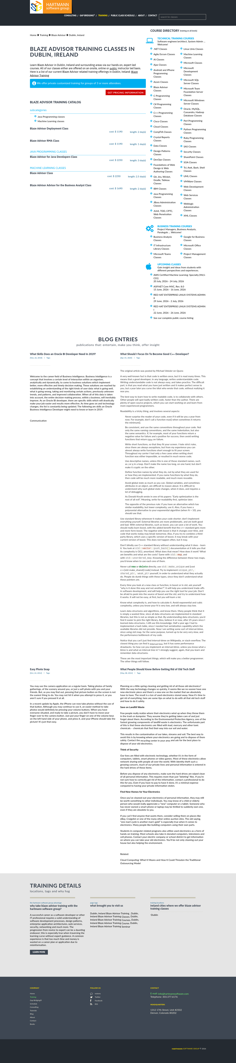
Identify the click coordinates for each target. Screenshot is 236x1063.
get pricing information (126, 92)
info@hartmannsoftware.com (173, 994)
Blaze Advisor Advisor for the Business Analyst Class (60, 185)
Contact (152, 15)
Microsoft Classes (193, 62)
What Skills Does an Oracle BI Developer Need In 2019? (63, 354)
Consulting (70, 15)
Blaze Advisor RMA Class (44, 140)
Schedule (33, 1005)
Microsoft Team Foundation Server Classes (193, 91)
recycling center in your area (155, 741)
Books (32, 1025)
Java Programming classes (51, 116)
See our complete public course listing (173, 317)
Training (102, 15)
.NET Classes (160, 48)
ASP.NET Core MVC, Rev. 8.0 (169, 286)
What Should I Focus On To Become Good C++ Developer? (154, 354)
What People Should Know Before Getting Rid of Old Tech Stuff (157, 670)
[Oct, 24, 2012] (36, 674)
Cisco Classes (161, 121)
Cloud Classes (161, 126)
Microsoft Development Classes (191, 71)
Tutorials (33, 1011)
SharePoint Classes (193, 157)
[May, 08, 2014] (126, 674)
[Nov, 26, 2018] (36, 358)
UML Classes (190, 176)
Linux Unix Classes (193, 48)
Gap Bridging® (36, 1001)
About (141, 15)
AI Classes (159, 59)
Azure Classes (161, 81)
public (113, 68)
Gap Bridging (87, 15)
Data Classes (160, 145)
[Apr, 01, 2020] (126, 358)
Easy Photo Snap (40, 670)
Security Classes (192, 151)
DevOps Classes (162, 159)
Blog (31, 1015)
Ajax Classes (160, 64)
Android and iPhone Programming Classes (164, 73)
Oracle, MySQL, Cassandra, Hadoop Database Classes (194, 112)
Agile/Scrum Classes (164, 54)
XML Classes (190, 215)
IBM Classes (160, 188)
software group (185, 1049)
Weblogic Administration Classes (191, 207)
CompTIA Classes (163, 131)
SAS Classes (190, 146)
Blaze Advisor (58, 35)
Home (33, 35)
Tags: (48, 358)
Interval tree (156, 644)
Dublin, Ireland (76, 35)
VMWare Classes (193, 181)
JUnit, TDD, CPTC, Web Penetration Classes (163, 214)
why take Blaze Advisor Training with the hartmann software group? (54, 908)
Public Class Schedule (123, 15)
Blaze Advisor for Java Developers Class (53, 157)
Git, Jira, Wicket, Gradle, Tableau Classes (162, 180)
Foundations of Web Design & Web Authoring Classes (164, 168)
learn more (39, 953)
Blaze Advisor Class (41, 173)
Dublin (154, 915)
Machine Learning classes (51, 121)
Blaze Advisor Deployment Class (49, 128)
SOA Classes (190, 162)
